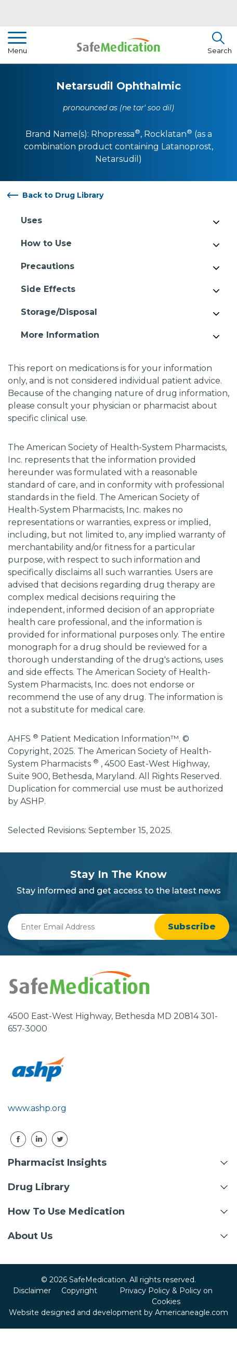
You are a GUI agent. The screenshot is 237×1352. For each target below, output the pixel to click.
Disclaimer (32, 1290)
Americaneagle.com (191, 1312)
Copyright (79, 1290)
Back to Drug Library (62, 195)
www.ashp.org (37, 1108)
